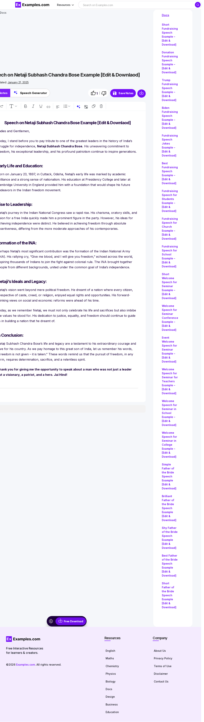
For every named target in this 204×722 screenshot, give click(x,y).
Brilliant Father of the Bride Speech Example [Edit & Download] (169, 508)
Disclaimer (161, 673)
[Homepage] (51, 639)
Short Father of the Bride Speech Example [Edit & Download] (169, 595)
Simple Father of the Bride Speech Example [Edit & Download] (169, 476)
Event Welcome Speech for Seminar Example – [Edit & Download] (169, 349)
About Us (160, 650)
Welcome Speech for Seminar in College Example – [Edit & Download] (169, 444)
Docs (165, 15)
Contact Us (161, 681)
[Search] (198, 5)
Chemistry (112, 666)
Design (110, 697)
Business (112, 704)
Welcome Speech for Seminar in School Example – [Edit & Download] (169, 413)
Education (112, 712)
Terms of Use (163, 666)
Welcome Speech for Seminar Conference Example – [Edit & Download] (170, 317)
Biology (110, 681)
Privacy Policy (163, 658)
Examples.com (25, 664)
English (110, 650)
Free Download (73, 621)
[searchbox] (136, 5)
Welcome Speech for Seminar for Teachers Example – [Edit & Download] (170, 381)
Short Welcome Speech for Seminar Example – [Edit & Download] (169, 286)
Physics (111, 673)
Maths (110, 658)
